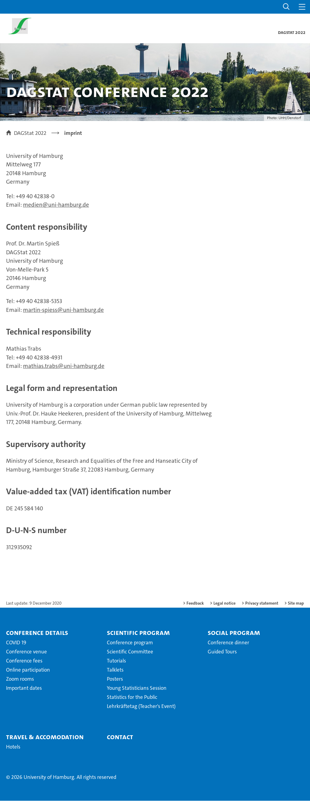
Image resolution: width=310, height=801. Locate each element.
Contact (120, 737)
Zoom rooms (20, 679)
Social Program (234, 633)
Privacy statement (261, 603)
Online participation (28, 670)
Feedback (195, 603)
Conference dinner (228, 642)
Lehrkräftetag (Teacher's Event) (141, 706)
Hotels (13, 747)
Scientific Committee (130, 652)
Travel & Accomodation (45, 737)
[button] (286, 7)
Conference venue (26, 652)
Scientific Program (138, 633)
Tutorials (116, 661)
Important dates (24, 688)
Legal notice (224, 603)
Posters (115, 679)
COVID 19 (16, 642)
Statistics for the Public (132, 697)
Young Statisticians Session (137, 688)
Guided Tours (222, 652)
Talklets (115, 670)
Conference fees (24, 661)
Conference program (130, 642)
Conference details (37, 633)
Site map (296, 603)
